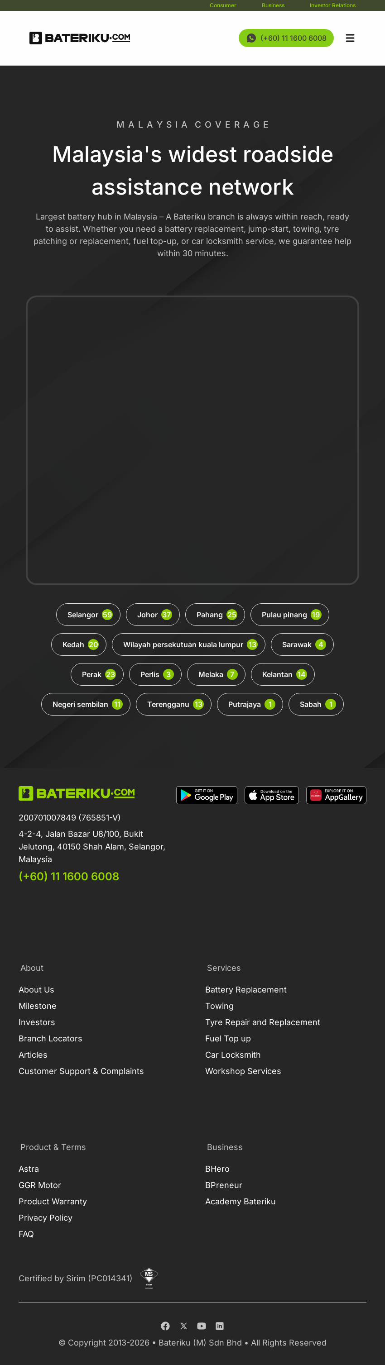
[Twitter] (183, 1326)
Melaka (218, 674)
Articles (33, 1055)
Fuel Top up (228, 1038)
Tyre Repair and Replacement (262, 1022)
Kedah (81, 644)
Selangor (90, 614)
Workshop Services (243, 1071)
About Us (36, 989)
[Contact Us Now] (286, 38)
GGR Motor (40, 1185)
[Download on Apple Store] (272, 835)
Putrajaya (251, 704)
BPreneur (223, 1185)
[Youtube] (201, 1326)
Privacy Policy (45, 1217)
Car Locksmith (233, 1055)
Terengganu (175, 704)
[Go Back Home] (79, 38)
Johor (154, 614)
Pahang (217, 614)
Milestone (38, 1006)
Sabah (318, 704)
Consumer (223, 5)
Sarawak (304, 644)
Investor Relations (333, 5)
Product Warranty (53, 1201)
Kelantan (284, 674)
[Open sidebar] (350, 38)
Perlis (157, 674)
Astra (29, 1169)
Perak (99, 674)
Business (273, 5)
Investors (37, 1022)
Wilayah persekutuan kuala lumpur (190, 644)
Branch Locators (50, 1038)
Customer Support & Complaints (81, 1071)
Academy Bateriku (240, 1201)
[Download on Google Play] (206, 835)
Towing (219, 1006)
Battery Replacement (246, 989)
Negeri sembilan (88, 704)
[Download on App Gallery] (336, 835)
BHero (217, 1169)
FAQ (26, 1234)
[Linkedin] (219, 1326)
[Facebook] (165, 1326)
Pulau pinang (292, 614)
